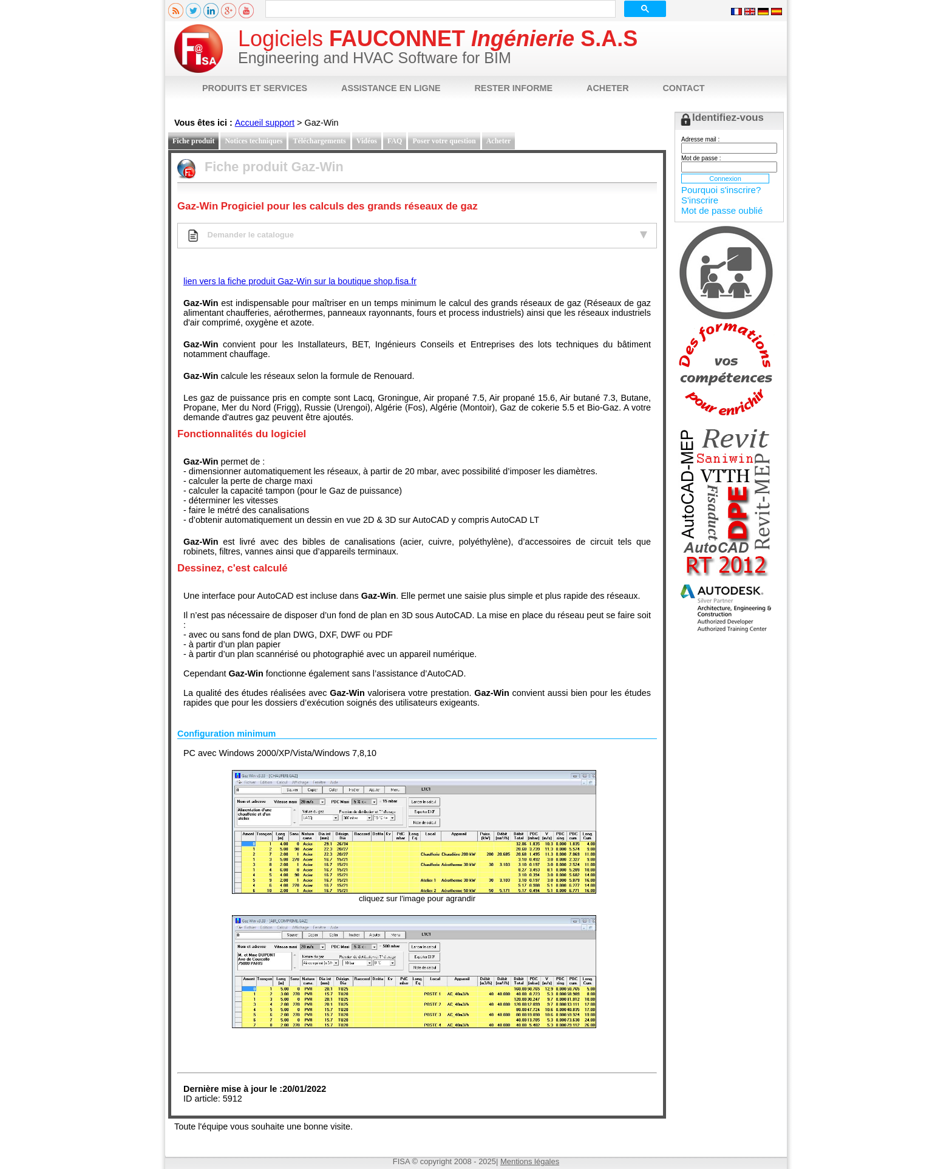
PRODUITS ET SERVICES (254, 88)
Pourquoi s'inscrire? (721, 190)
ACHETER (607, 88)
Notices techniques (253, 141)
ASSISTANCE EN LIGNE (391, 88)
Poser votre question (443, 141)
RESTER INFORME (513, 88)
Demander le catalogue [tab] (417, 236)
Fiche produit (193, 141)
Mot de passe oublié (722, 210)
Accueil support (264, 123)
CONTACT (683, 88)
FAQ (394, 141)
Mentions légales (529, 1161)
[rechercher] (439, 9)
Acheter (498, 141)
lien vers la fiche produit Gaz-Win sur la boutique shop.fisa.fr (299, 281)
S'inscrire (699, 200)
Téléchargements (319, 141)
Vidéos (366, 141)
